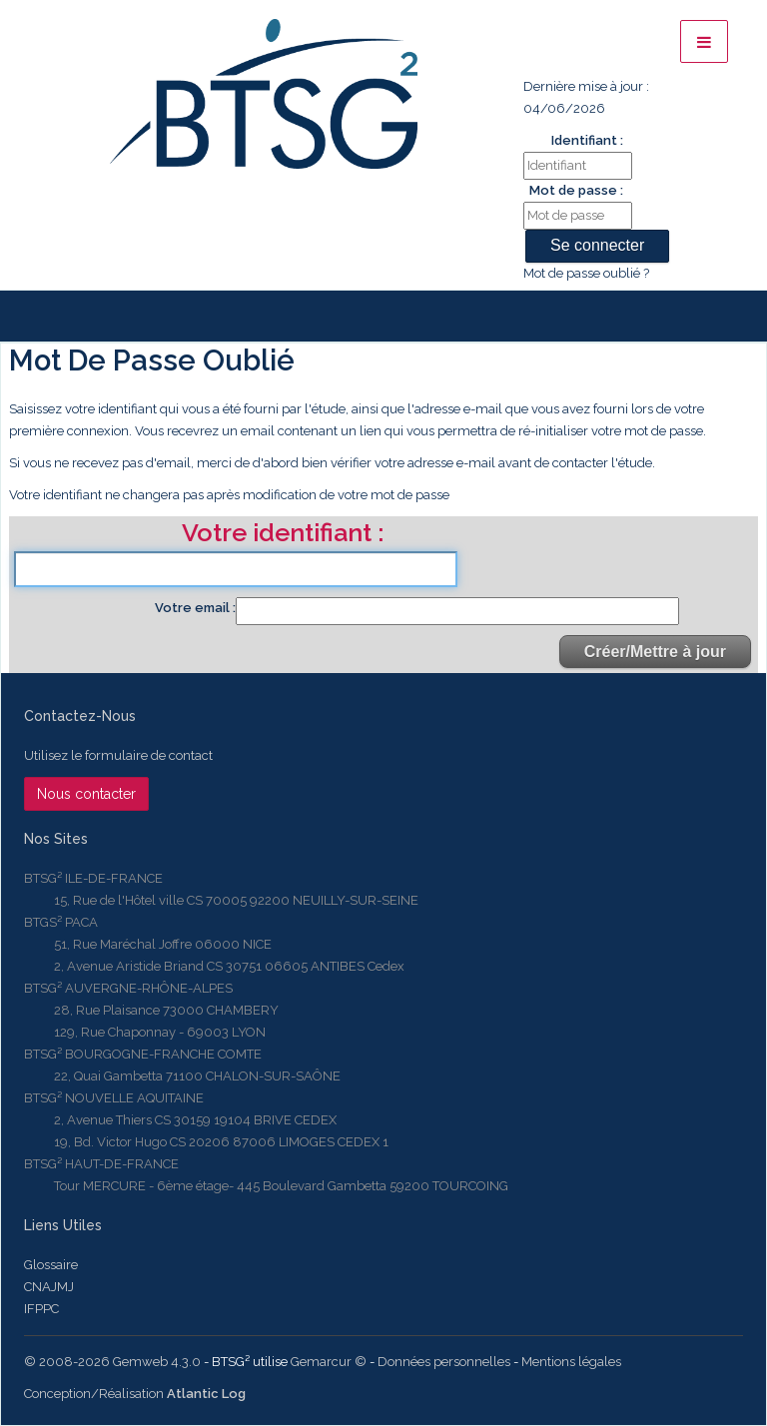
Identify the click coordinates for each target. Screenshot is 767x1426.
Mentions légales (571, 1361)
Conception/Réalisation (135, 1393)
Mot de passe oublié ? (586, 273)
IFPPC (41, 1308)
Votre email (194, 607)
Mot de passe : (576, 190)
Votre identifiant (280, 534)
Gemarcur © (329, 1361)
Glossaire (51, 1264)
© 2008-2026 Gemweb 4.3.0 (112, 1361)
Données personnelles (444, 1361)
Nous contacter (86, 794)
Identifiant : (587, 140)
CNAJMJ (49, 1286)
